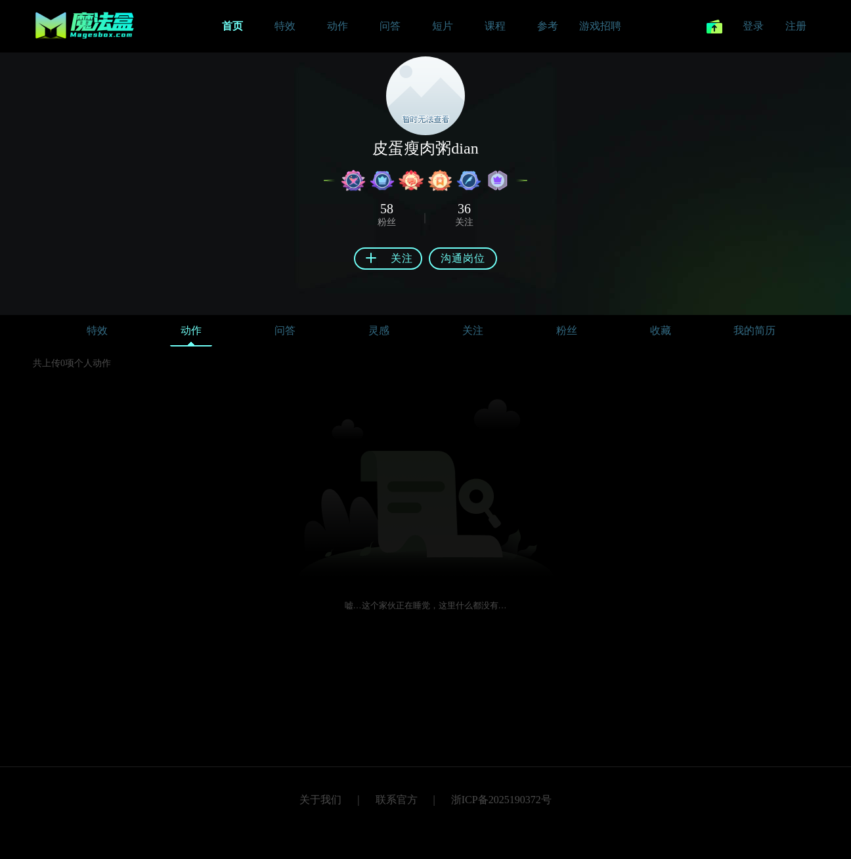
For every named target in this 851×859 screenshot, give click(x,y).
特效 (97, 330)
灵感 (378, 330)
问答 (284, 330)
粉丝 (566, 330)
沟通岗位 (463, 258)
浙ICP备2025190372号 (501, 799)
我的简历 (754, 330)
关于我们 (320, 799)
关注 (472, 330)
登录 (753, 25)
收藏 (660, 330)
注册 (795, 25)
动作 (191, 334)
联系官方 (397, 799)
